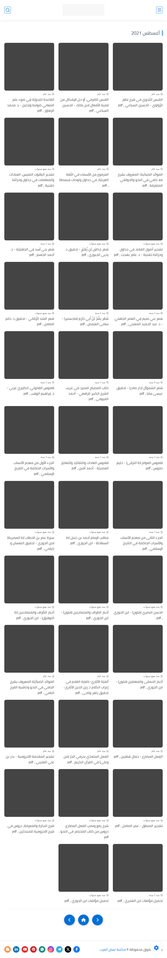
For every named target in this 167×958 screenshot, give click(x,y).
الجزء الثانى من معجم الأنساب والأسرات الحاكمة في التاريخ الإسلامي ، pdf (141, 543)
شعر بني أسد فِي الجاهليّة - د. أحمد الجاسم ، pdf (32, 252)
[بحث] (7, 10)
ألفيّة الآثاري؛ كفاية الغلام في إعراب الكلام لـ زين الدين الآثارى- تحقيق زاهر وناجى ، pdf (86, 687)
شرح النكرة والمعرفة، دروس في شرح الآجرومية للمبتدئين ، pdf (31, 828)
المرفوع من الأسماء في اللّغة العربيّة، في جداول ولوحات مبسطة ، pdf (84, 180)
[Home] (83, 920)
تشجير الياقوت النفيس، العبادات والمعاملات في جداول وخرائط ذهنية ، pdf (31, 180)
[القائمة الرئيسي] (159, 10)
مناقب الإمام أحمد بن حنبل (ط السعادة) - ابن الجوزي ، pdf (87, 540)
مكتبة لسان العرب (113, 949)
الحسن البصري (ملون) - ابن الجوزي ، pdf (138, 615)
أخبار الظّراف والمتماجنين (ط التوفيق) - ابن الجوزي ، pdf (34, 615)
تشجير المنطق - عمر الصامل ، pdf (139, 826)
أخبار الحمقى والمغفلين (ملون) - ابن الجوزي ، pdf (139, 684)
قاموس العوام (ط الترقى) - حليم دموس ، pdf (140, 465)
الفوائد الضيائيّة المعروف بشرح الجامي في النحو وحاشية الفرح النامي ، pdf (32, 687)
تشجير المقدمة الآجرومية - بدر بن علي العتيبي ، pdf (30, 759)
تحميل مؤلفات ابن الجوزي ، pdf (87, 901)
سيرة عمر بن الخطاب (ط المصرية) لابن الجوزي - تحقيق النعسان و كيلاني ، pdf (30, 543)
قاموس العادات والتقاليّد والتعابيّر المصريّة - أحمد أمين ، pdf (85, 465)
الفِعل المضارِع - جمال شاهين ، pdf (138, 756)
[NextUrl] (69, 920)
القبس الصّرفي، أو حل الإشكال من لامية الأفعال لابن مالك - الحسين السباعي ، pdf (84, 105)
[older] (97, 920)
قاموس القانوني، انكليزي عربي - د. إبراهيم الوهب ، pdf (30, 390)
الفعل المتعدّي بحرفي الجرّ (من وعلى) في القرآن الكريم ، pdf (86, 759)
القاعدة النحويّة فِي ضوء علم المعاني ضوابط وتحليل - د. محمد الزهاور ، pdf (30, 105)
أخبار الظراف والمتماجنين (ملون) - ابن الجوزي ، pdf (85, 615)
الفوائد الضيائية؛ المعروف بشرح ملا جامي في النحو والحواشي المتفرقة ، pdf (140, 180)
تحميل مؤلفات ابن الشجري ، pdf (140, 901)
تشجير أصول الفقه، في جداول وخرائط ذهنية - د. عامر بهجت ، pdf (138, 252)
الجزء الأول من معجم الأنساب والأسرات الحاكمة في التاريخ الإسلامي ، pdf (34, 468)
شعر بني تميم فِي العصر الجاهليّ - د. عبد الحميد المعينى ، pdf (139, 321)
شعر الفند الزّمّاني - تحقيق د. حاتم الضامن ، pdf (29, 321)
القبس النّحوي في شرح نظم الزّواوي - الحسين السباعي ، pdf (140, 102)
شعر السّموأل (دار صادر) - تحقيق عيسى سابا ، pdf (140, 390)
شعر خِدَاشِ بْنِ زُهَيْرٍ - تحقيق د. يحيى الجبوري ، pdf (87, 252)
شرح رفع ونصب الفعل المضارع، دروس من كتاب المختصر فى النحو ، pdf (84, 831)
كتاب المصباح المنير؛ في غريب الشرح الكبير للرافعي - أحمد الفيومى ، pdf (87, 393)
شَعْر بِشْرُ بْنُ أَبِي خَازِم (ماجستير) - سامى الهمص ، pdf (85, 321)
